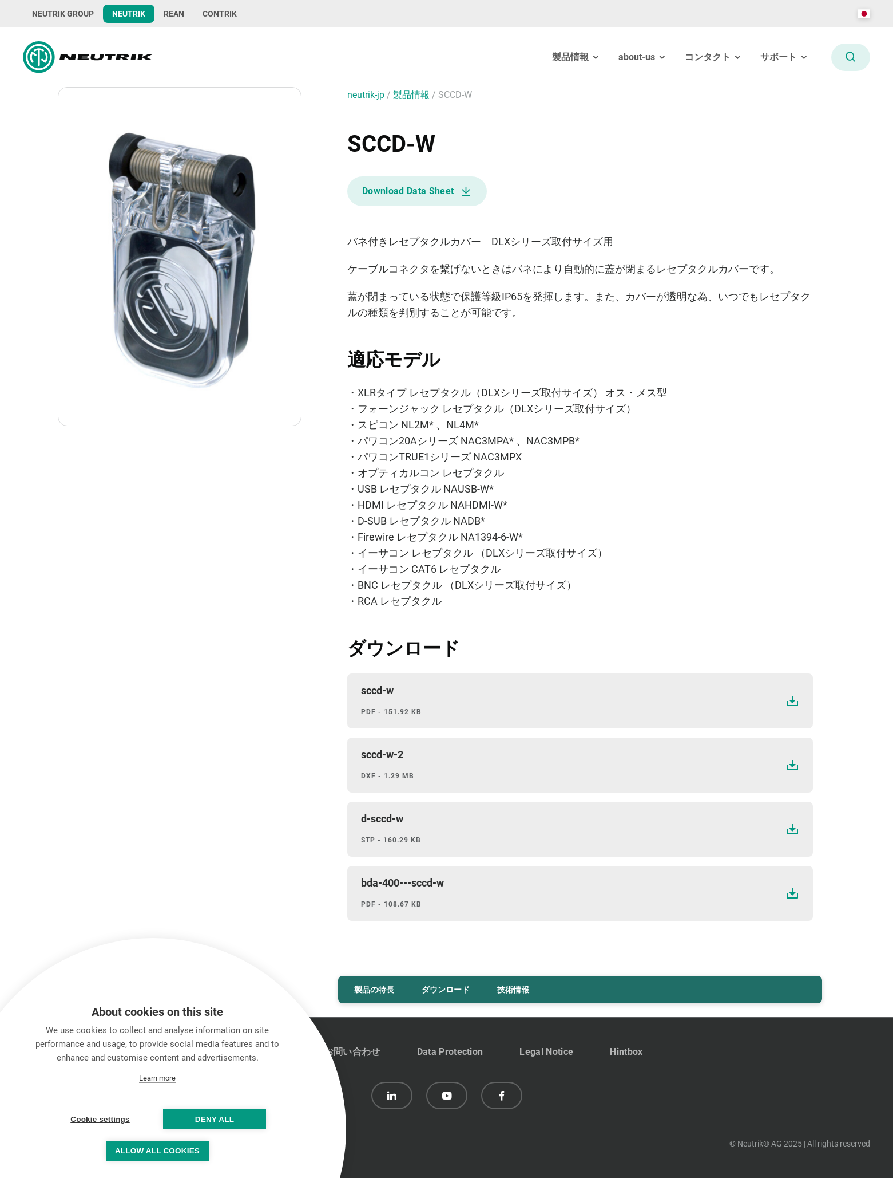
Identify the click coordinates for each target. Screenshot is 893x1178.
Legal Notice (546, 1051)
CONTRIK (220, 13)
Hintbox (626, 1051)
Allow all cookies (157, 1151)
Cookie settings (100, 1119)
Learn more (157, 1078)
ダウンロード (446, 989)
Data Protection (450, 1051)
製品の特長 (374, 989)
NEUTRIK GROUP (63, 13)
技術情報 (513, 989)
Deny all (214, 1119)
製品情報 (412, 94)
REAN (174, 13)
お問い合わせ (352, 1051)
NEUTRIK (128, 13)
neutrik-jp (367, 94)
